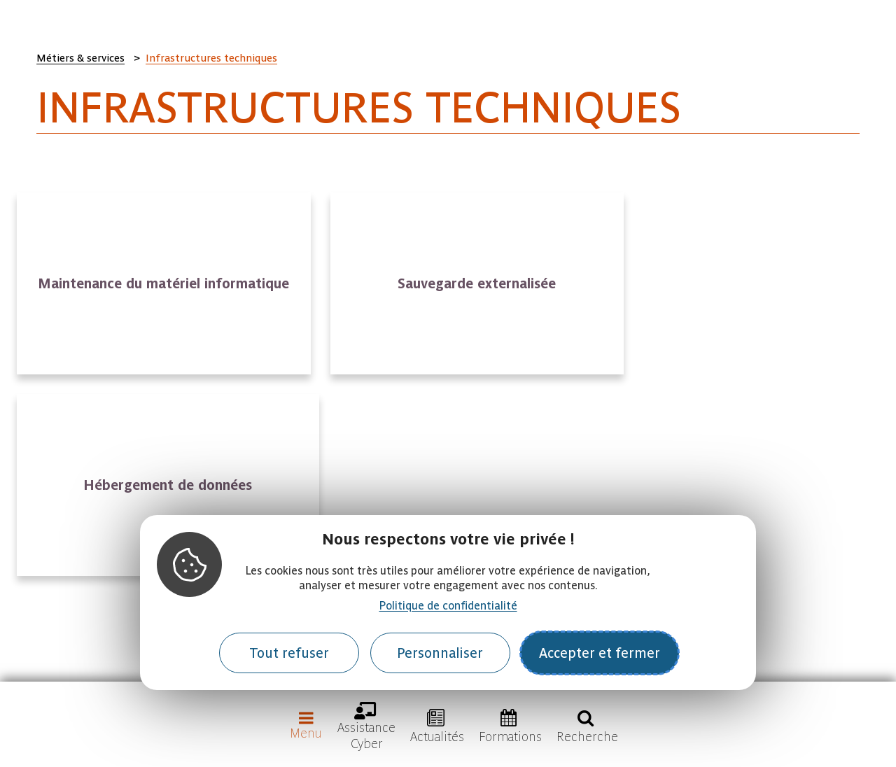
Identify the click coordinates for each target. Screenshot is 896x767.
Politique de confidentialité (448, 605)
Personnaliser (440, 653)
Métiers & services (80, 58)
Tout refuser (289, 653)
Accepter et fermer (599, 653)
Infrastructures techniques (211, 58)
